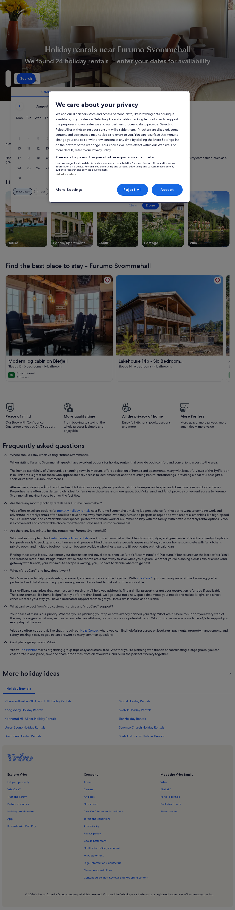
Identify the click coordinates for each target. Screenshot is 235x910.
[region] (119, 147)
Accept (167, 189)
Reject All (132, 189)
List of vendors (66, 174)
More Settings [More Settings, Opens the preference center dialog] (69, 189)
